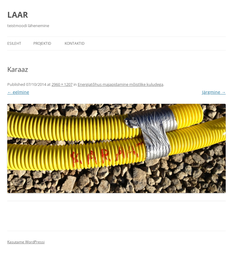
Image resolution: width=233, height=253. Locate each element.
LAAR (17, 14)
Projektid (42, 43)
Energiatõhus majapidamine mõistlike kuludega (120, 84)
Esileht (14, 43)
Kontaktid (75, 43)
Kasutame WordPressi (26, 241)
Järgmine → (214, 92)
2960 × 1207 (62, 84)
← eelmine (18, 92)
